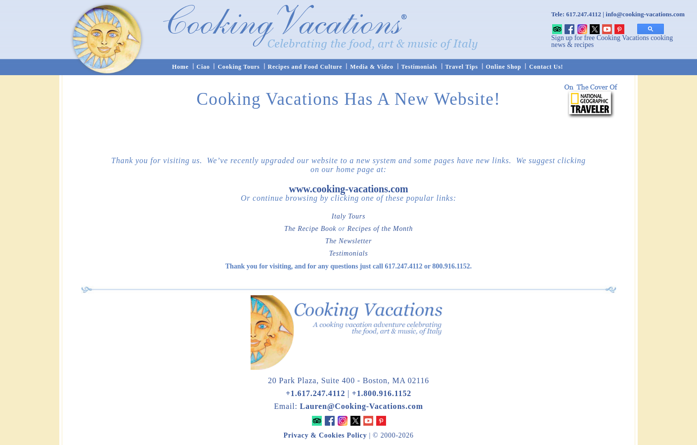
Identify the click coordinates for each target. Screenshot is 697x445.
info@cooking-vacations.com (645, 14)
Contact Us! (546, 66)
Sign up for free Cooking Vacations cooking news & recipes (612, 41)
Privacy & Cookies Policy (325, 435)
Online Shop (504, 66)
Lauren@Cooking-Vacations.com (361, 406)
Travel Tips (461, 66)
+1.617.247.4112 (315, 393)
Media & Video (371, 66)
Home (180, 66)
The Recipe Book (310, 228)
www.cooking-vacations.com (348, 188)
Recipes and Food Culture (305, 66)
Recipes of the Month (380, 228)
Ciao (203, 66)
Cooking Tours (239, 66)
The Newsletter (348, 241)
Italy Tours (348, 216)
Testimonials (419, 66)
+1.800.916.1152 (381, 393)
